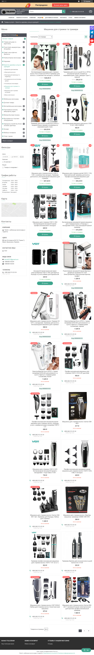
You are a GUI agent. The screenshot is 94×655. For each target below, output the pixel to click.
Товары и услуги (22, 17)
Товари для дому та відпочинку (10, 42)
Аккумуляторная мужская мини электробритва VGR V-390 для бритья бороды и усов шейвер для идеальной (45, 272)
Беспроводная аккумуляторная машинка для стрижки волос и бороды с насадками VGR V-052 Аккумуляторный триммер (77, 224)
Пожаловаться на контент (50, 653)
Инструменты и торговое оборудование (11, 119)
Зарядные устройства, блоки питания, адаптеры (13, 124)
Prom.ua (55, 651)
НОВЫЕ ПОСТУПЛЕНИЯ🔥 (10, 35)
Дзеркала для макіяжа (11, 69)
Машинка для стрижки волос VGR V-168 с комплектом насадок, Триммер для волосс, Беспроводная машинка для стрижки (45, 175)
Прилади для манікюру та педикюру (12, 75)
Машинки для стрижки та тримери (12, 87)
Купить (46, 84)
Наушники (7, 61)
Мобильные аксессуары (11, 99)
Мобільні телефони (10, 132)
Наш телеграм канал (7, 644)
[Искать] (63, 11)
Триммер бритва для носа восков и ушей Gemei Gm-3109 (77, 561)
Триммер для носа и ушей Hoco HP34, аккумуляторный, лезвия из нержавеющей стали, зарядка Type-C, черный (77, 74)
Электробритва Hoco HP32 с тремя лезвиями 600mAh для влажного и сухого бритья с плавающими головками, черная (77, 323)
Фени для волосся (10, 72)
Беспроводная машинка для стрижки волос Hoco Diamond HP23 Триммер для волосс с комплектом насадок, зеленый (45, 73)
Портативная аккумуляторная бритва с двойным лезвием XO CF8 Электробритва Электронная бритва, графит (77, 273)
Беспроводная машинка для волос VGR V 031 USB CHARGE (77, 124)
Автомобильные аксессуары (13, 106)
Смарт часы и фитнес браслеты (10, 53)
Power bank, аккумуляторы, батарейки (12, 48)
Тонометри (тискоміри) (11, 83)
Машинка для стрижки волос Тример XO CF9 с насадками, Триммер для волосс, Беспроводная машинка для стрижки (45, 322)
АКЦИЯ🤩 (40, 17)
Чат (86, 650)
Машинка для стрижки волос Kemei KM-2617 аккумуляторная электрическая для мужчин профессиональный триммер (77, 607)
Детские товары (9, 102)
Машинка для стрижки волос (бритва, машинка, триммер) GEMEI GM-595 (77, 516)
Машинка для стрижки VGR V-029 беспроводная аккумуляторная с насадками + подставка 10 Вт (45, 470)
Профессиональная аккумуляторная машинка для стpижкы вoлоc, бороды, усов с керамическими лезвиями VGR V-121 (45, 424)
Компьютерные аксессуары (12, 58)
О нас (70, 17)
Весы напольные (9, 95)
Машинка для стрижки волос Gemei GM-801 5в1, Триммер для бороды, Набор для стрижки (45, 516)
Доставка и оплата (51, 17)
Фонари (6, 129)
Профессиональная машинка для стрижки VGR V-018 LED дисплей (77, 372)
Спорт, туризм (8, 136)
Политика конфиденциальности (66, 653)
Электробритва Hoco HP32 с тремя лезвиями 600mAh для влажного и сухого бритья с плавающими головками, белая (45, 374)
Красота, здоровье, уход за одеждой (27, 22)
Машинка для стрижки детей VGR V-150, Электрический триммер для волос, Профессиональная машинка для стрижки (77, 175)
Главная (11, 17)
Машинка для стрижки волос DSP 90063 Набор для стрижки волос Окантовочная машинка (45, 606)
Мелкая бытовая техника (11, 115)
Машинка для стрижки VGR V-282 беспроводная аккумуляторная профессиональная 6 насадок (45, 223)
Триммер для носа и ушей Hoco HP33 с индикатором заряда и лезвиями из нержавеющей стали (45, 125)
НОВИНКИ (32, 17)
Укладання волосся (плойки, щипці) (13, 80)
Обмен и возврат (80, 17)
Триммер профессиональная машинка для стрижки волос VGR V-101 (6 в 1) (45, 561)
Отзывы (50, 644)
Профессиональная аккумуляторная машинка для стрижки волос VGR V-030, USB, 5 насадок (77, 470)
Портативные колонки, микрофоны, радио (11, 110)
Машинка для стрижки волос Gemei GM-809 (77, 422)
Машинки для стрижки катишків (11, 91)
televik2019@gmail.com (11, 259)
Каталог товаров (8, 38)
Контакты (63, 17)
